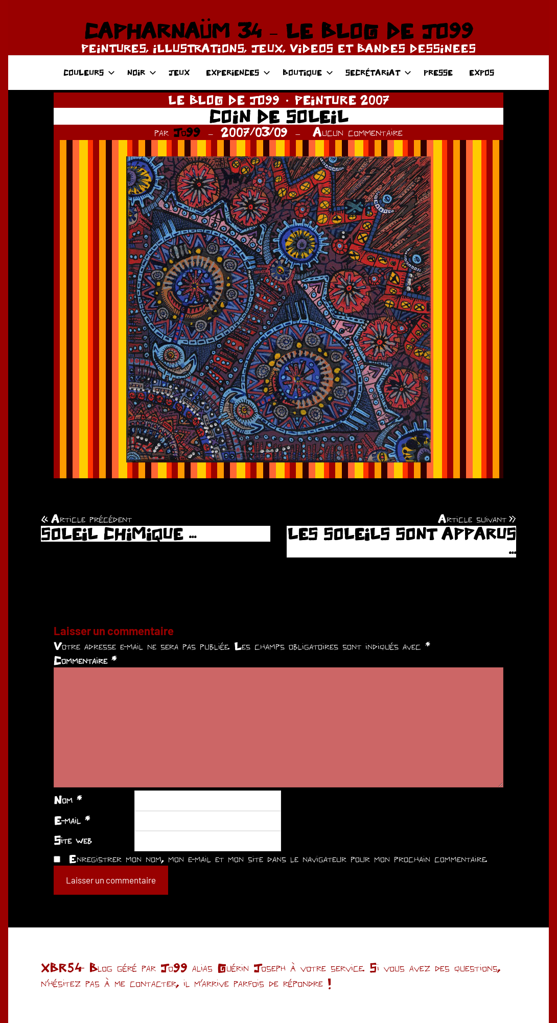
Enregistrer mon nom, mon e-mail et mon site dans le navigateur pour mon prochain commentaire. (278, 858)
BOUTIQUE (308, 72)
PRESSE (438, 72)
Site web (73, 840)
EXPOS (481, 72)
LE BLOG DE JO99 (224, 100)
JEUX (179, 72)
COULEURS (89, 72)
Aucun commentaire (358, 132)
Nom (68, 800)
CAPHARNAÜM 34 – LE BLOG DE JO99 (278, 30)
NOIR (141, 72)
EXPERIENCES (238, 72)
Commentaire (85, 660)
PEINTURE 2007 (342, 100)
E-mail (72, 820)
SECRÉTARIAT (378, 72)
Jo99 (186, 132)
